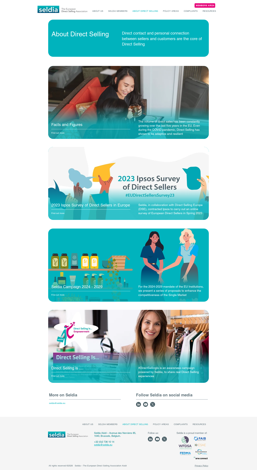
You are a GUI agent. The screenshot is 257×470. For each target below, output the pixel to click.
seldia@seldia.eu (103, 444)
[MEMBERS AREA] (205, 5)
